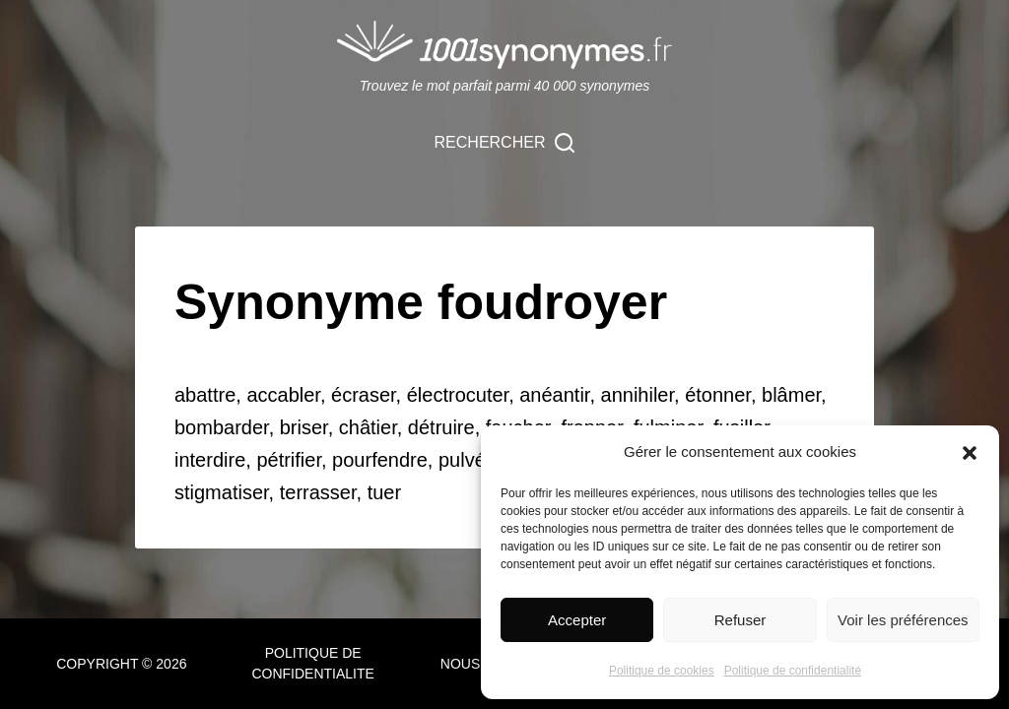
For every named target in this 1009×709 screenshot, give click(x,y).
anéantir (554, 395)
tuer (384, 492)
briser (304, 427)
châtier (368, 427)
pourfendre (380, 460)
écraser (363, 395)
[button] (969, 453)
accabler (283, 395)
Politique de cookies (661, 670)
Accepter (577, 620)
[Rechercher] (505, 143)
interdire (209, 460)
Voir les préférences (903, 620)
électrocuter (457, 395)
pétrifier (288, 460)
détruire (441, 427)
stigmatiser (221, 492)
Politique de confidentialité (792, 670)
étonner (718, 395)
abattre (204, 395)
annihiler (638, 395)
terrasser (318, 492)
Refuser (740, 620)
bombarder (221, 427)
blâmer (791, 395)
